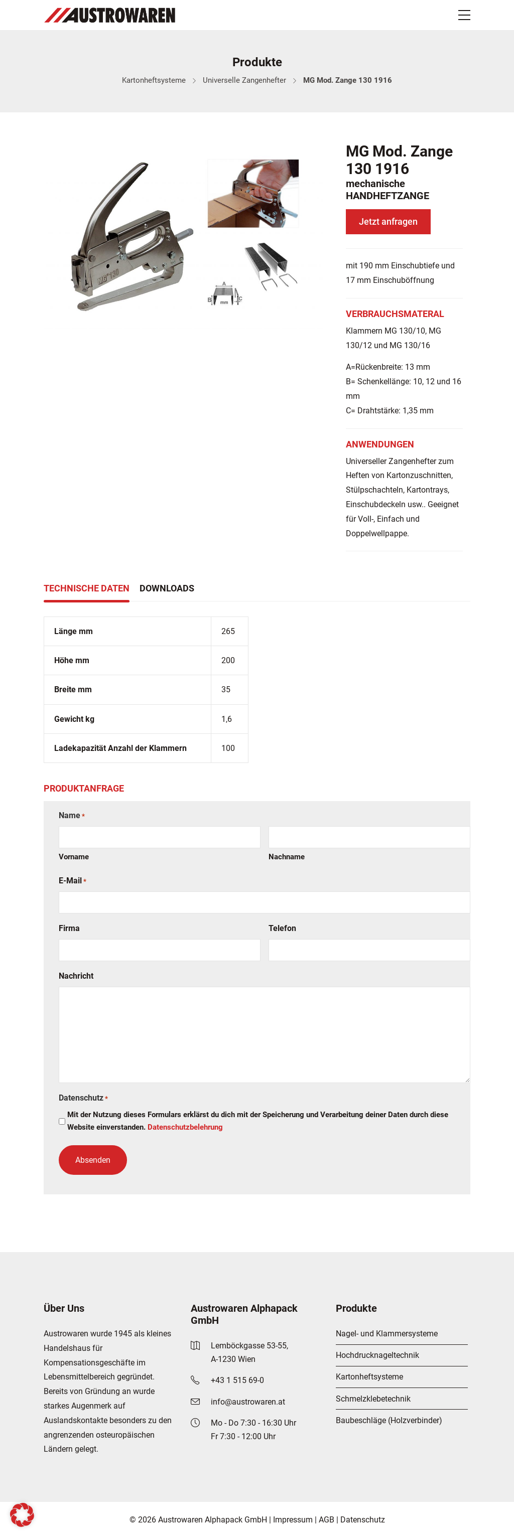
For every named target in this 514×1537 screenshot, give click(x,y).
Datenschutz (362, 1519)
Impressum (293, 1519)
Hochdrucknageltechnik (377, 1355)
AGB (326, 1519)
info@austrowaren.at (248, 1402)
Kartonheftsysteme (154, 80)
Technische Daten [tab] (87, 588)
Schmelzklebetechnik (373, 1399)
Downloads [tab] (167, 588)
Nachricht (76, 976)
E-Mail (72, 881)
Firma (69, 928)
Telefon (282, 928)
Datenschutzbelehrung (185, 1127)
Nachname (287, 856)
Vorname (74, 856)
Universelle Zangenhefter (244, 80)
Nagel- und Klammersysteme (387, 1333)
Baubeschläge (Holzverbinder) (389, 1420)
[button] (22, 1515)
